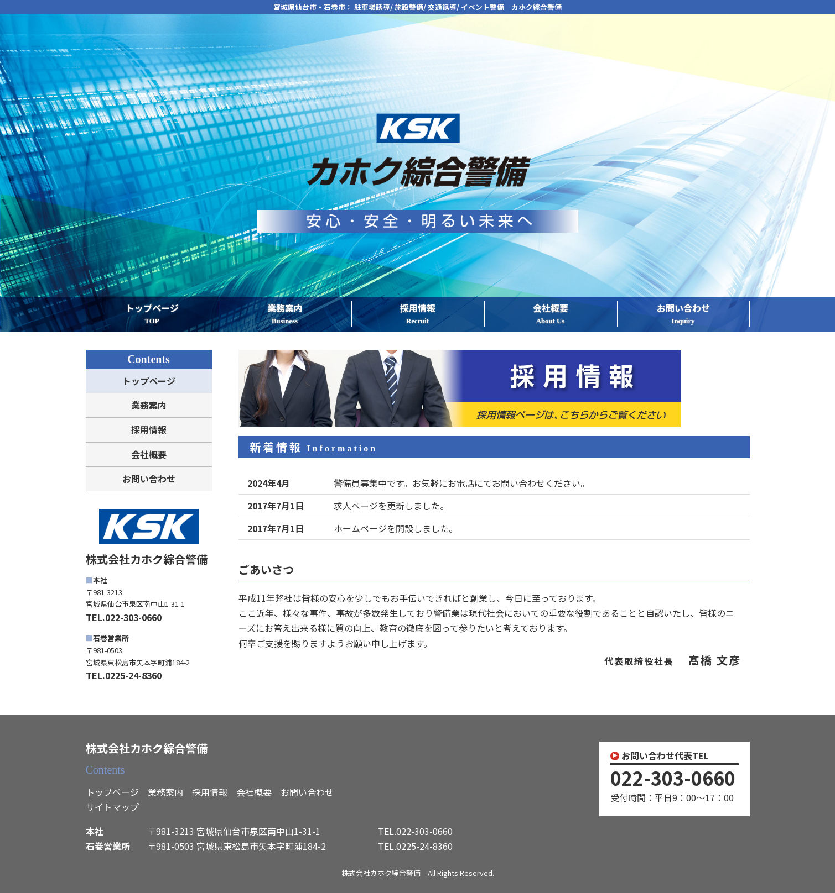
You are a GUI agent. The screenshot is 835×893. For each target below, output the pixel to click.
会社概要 (550, 314)
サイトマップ (112, 806)
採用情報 (417, 314)
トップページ (152, 314)
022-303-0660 (672, 777)
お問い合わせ (683, 314)
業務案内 (285, 314)
